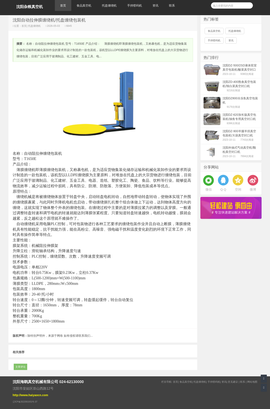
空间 (238, 189)
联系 (172, 5)
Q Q (223, 189)
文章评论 (20, 366)
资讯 (155, 5)
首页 (63, 5)
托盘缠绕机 (109, 5)
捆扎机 (109, 202)
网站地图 (252, 381)
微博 (253, 189)
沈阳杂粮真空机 (29, 7)
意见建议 (233, 381)
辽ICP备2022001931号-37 (25, 402)
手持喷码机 (134, 5)
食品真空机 (84, 5)
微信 (208, 189)
